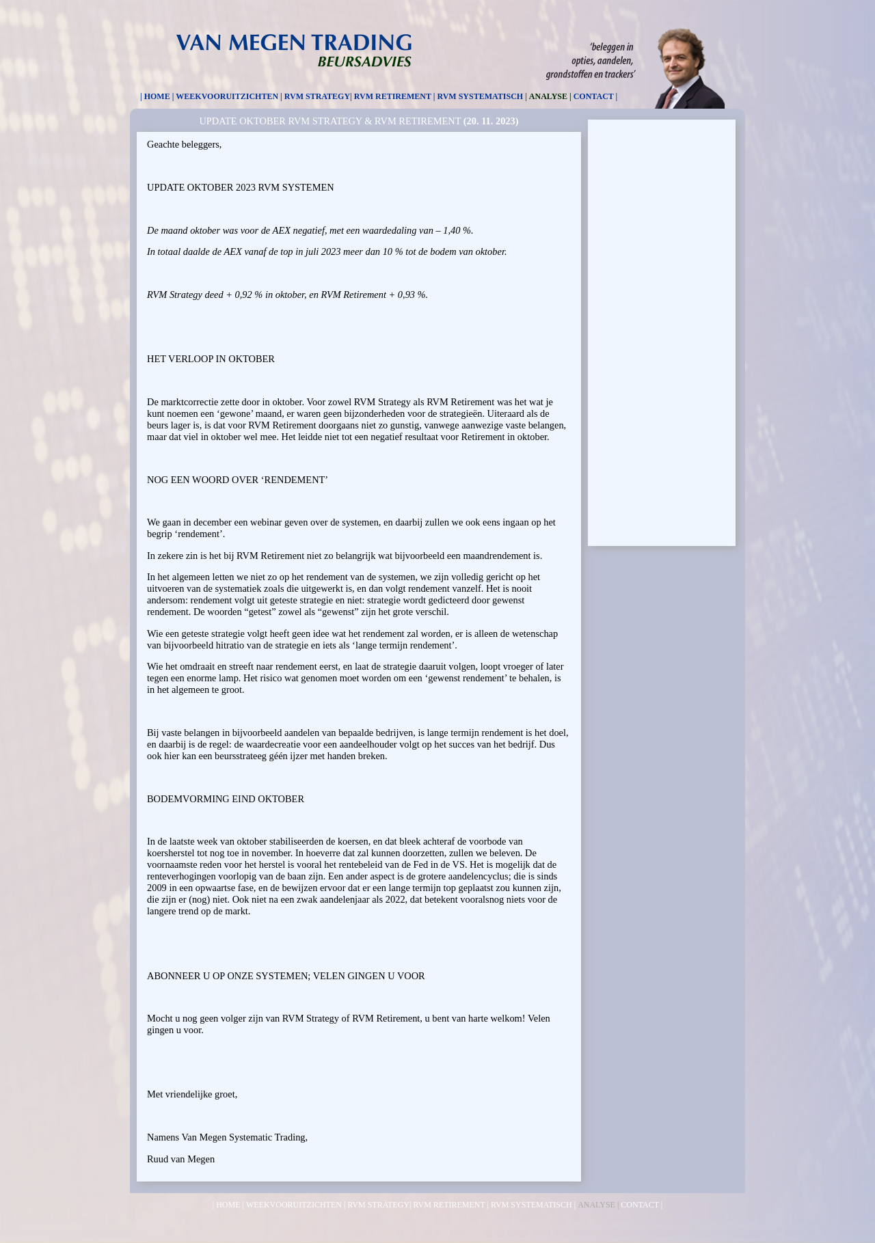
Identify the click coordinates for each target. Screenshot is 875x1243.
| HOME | (157, 96)
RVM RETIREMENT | (394, 96)
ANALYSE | (550, 96)
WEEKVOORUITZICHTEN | (229, 96)
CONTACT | (596, 96)
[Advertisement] (662, 331)
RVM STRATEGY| (318, 96)
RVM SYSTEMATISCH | (481, 96)
